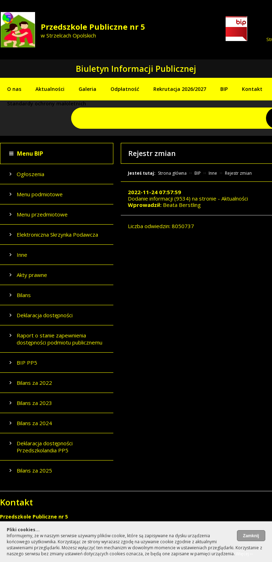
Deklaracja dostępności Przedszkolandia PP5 (45, 447)
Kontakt (252, 89)
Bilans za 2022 (34, 382)
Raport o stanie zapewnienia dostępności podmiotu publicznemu (59, 339)
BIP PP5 (27, 362)
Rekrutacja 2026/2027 (179, 89)
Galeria (87, 89)
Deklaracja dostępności (45, 315)
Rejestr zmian (238, 173)
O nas (14, 89)
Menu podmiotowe (40, 194)
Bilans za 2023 (34, 402)
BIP (224, 89)
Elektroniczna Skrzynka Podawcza (57, 234)
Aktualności (49, 89)
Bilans (24, 295)
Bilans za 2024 (34, 423)
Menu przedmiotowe (42, 214)
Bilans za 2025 (34, 470)
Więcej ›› (244, 554)
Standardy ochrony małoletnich (46, 103)
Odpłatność (124, 89)
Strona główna (172, 173)
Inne (22, 254)
